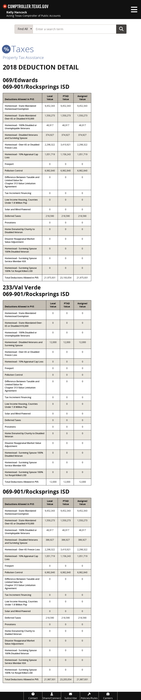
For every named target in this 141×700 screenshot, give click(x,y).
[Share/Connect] (51, 696)
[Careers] (108, 696)
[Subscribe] (70, 696)
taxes (18, 49)
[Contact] (33, 696)
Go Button (121, 29)
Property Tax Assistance (23, 57)
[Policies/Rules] (89, 696)
